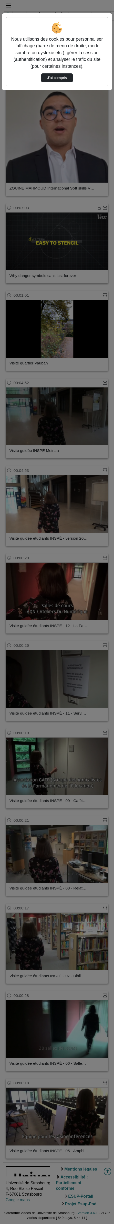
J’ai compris (57, 78)
